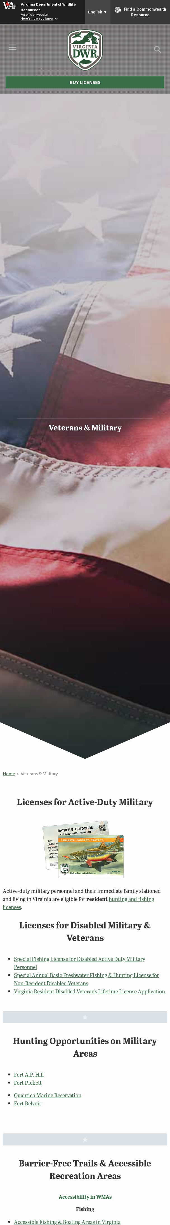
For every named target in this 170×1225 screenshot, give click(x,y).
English (97, 12)
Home (9, 773)
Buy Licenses (85, 82)
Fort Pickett (28, 1082)
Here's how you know (37, 19)
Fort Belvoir (27, 1103)
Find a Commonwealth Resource (140, 12)
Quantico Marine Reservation (47, 1095)
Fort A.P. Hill (29, 1074)
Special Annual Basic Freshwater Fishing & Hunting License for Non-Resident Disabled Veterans (86, 979)
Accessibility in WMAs (85, 1196)
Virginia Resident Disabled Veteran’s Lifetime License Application (89, 991)
